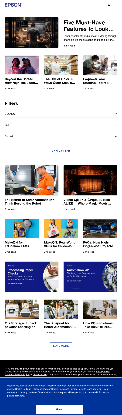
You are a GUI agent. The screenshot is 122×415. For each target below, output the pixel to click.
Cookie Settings (23, 389)
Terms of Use (40, 374)
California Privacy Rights (17, 374)
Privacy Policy (103, 371)
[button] (115, 5)
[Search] (108, 5)
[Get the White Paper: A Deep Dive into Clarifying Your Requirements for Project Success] (90, 277)
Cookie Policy (58, 389)
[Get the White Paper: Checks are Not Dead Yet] (31, 277)
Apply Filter (61, 151)
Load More (61, 345)
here (22, 395)
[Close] (59, 409)
